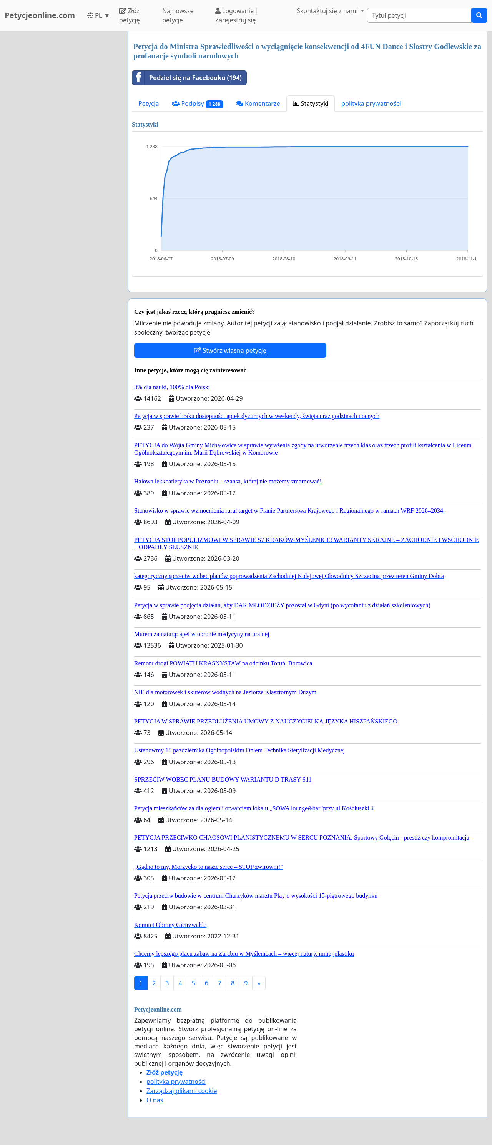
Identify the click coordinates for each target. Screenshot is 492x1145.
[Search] (419, 15)
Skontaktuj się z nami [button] (328, 11)
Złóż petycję (129, 15)
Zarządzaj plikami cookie (181, 1091)
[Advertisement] (61, 146)
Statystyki (310, 103)
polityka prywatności (371, 103)
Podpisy (197, 103)
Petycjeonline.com (40, 15)
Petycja (148, 103)
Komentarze (258, 103)
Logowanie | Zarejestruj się (237, 15)
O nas (154, 1100)
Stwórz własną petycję (230, 350)
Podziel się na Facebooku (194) (187, 78)
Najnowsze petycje (177, 15)
